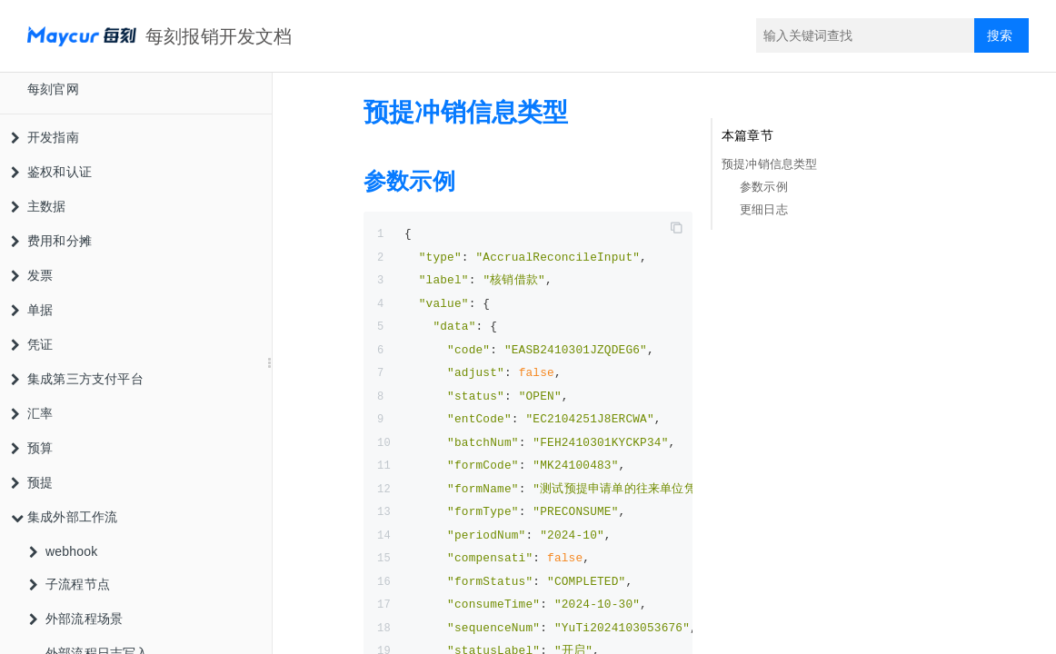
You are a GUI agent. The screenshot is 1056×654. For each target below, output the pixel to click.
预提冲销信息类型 (770, 164)
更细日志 (764, 209)
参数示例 (764, 186)
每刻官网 (53, 89)
